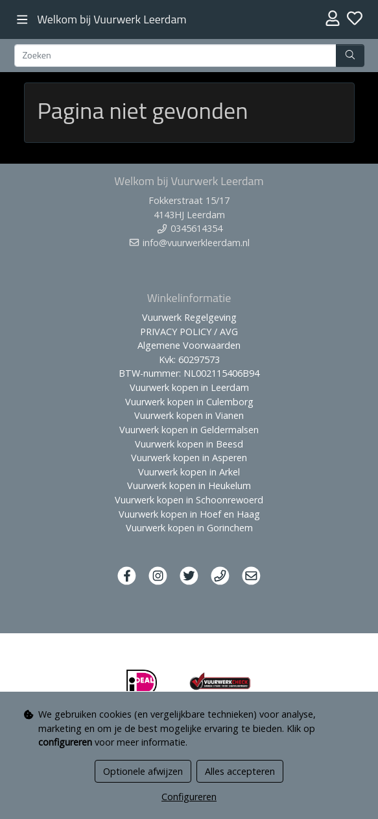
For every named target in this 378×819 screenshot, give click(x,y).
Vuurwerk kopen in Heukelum (189, 485)
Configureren (189, 796)
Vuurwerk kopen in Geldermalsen (189, 429)
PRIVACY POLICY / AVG (189, 331)
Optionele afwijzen (143, 771)
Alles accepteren (240, 771)
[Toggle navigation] (22, 19)
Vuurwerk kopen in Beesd (189, 444)
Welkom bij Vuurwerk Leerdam (111, 19)
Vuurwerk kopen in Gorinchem (189, 528)
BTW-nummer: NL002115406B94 (189, 373)
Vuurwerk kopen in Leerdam (189, 387)
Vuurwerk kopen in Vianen (189, 415)
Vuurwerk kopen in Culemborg (189, 402)
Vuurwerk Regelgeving (189, 317)
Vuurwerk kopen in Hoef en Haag (189, 514)
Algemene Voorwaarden (189, 345)
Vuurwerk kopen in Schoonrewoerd (189, 500)
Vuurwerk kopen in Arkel (189, 472)
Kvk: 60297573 (189, 359)
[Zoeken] (175, 56)
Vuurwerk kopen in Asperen (189, 457)
